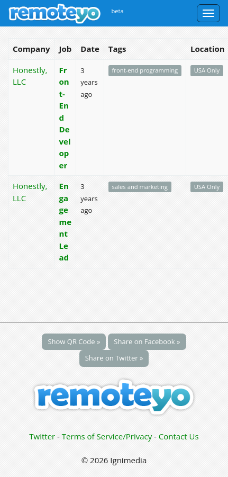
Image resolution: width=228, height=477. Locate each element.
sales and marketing (140, 187)
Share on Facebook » (147, 341)
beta (118, 11)
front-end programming (145, 71)
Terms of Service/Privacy (107, 436)
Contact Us (179, 436)
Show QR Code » (74, 341)
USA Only (207, 71)
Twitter (42, 436)
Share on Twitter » (114, 358)
